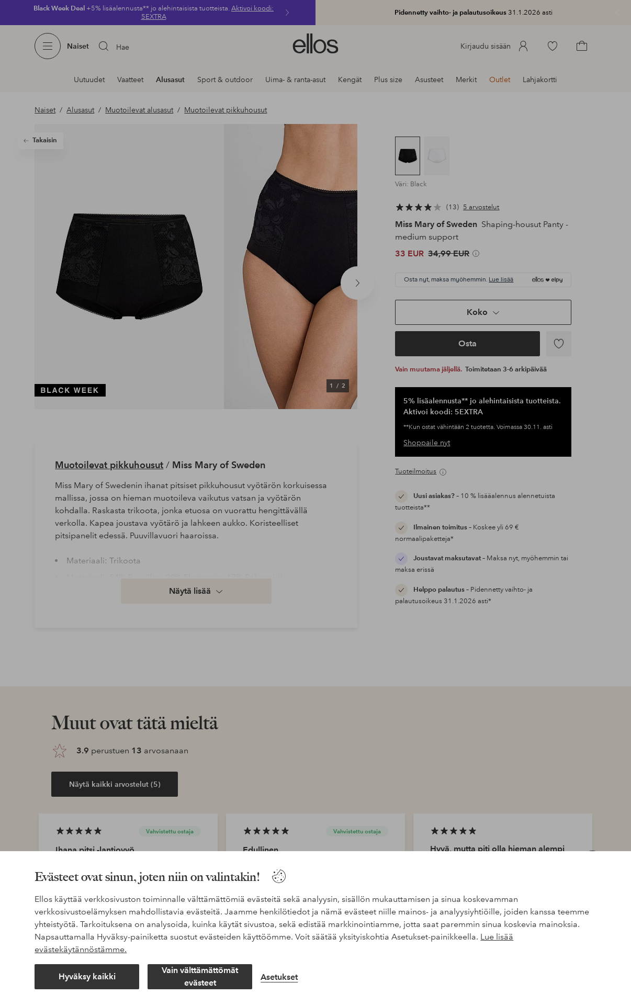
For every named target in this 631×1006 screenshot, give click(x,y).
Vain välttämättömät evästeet (200, 976)
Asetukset (279, 977)
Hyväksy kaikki (87, 976)
